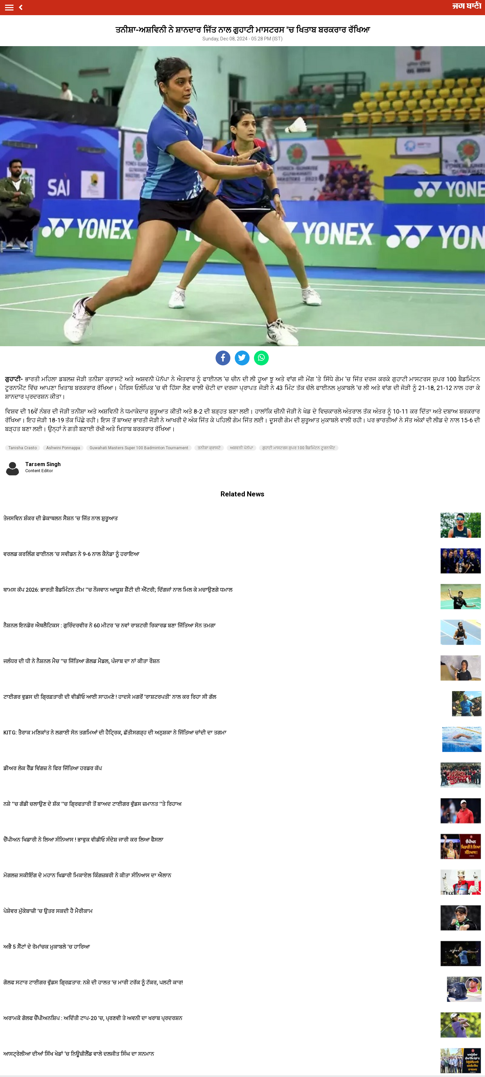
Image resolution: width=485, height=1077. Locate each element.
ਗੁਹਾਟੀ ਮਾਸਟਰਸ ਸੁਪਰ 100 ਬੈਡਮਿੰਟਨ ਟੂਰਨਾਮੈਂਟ (298, 448)
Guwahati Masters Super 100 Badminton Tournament (139, 448)
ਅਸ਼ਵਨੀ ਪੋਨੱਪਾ (241, 448)
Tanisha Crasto (22, 448)
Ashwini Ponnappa (63, 448)
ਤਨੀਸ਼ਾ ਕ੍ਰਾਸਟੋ (209, 448)
